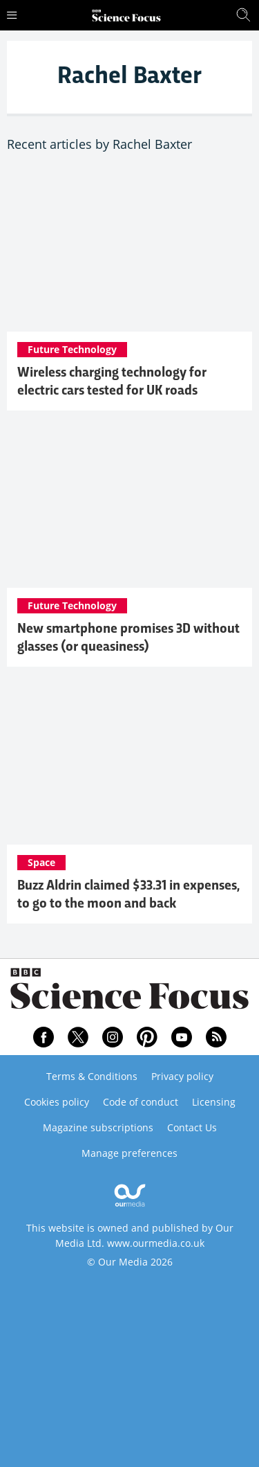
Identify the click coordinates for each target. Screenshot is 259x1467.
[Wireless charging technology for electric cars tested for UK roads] (129, 250)
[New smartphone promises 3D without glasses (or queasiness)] (129, 506)
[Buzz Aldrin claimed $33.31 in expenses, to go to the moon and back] (129, 763)
